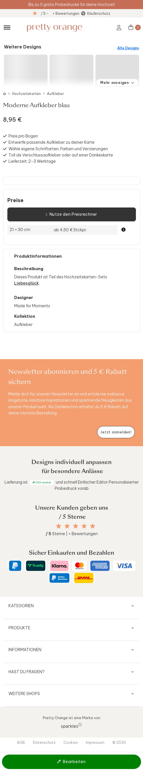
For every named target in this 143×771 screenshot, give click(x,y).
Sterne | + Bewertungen (72, 533)
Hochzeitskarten (26, 94)
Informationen (24, 649)
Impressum (95, 742)
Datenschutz (44, 742)
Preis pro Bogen (23, 136)
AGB (21, 742)
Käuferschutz (98, 13)
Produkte (19, 627)
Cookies (70, 742)
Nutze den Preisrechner (71, 214)
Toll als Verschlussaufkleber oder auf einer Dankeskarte (60, 155)
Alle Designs (128, 48)
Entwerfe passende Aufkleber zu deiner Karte (51, 142)
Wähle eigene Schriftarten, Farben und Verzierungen (58, 148)
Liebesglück (26, 283)
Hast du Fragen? (26, 671)
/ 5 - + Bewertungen (60, 13)
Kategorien (21, 605)
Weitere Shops (24, 693)
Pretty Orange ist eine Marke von (71, 721)
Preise (15, 200)
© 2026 (119, 742)
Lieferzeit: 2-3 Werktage (32, 161)
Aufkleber (55, 94)
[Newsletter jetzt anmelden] (116, 432)
